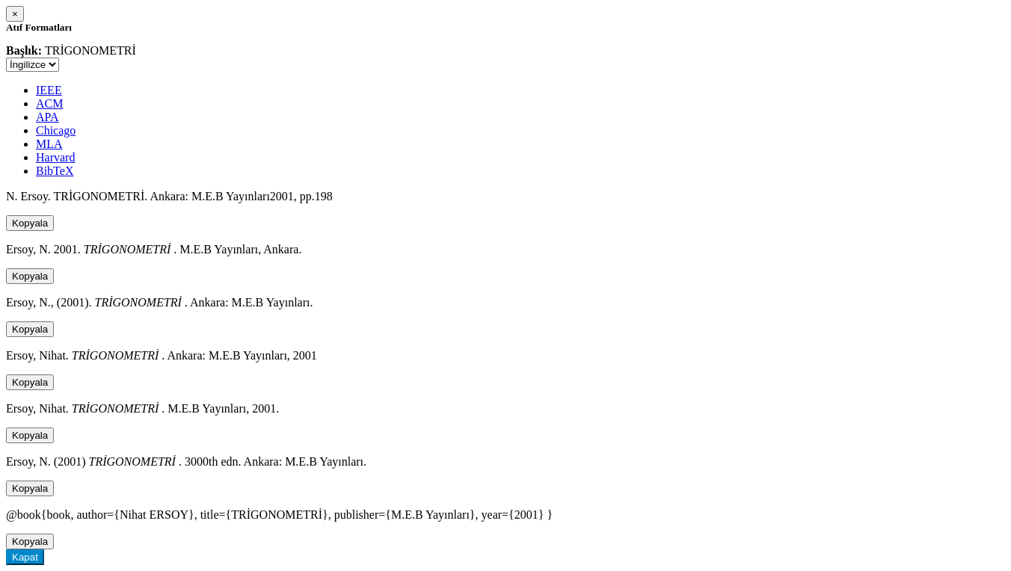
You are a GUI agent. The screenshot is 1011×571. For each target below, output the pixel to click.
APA (47, 117)
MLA (49, 144)
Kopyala (30, 223)
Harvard (55, 157)
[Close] (15, 14)
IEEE (49, 90)
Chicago (56, 130)
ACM (49, 103)
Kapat (25, 557)
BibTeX (54, 170)
